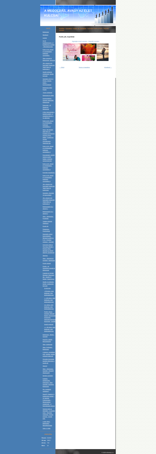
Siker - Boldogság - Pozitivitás (48, 217)
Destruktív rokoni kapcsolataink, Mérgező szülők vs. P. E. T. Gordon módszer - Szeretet (48, 238)
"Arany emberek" (47, 92)
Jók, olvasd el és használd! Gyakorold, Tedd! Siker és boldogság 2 (49, 66)
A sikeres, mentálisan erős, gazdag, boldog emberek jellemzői (49, 354)
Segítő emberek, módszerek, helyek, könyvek (48, 74)
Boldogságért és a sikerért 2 (48, 212)
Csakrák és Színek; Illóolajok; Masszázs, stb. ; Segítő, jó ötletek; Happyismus (49, 276)
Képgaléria (69, 28)
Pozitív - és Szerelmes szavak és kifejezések (49, 268)
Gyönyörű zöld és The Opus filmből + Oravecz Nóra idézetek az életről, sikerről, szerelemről (48, 248)
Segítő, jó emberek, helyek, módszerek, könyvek (48, 284)
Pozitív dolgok (47, 263)
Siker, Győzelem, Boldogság (47, 348)
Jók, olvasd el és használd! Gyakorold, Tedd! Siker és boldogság (49, 187)
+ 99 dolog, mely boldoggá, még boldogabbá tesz (49, 293)
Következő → (108, 67)
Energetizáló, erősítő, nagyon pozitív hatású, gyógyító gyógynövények (49, 158)
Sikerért (45, 366)
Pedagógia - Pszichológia (46, 230)
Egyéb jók (45, 226)
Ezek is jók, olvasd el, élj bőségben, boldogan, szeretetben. (48, 52)
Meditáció (45, 35)
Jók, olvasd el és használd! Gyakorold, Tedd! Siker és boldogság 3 (49, 201)
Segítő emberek (48, 324)
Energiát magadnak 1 (49, 172)
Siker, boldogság (47, 344)
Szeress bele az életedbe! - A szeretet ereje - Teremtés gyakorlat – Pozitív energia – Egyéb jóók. (49, 413)
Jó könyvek (47, 288)
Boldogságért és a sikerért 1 (48, 207)
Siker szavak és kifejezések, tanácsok (49, 59)
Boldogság (46, 32)
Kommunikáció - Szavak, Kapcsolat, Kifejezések (48, 100)
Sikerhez (45, 255)
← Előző (61, 67)
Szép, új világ (46, 428)
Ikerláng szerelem (48, 375)
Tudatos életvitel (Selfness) (47, 222)
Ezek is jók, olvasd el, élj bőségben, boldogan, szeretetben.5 (48, 178)
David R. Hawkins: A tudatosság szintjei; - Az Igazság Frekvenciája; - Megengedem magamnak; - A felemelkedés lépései (49, 400)
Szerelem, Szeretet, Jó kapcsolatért (48, 194)
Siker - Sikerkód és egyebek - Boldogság (49, 259)
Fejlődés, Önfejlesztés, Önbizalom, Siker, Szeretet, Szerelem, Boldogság (48, 382)
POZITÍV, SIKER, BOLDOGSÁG (48, 340)
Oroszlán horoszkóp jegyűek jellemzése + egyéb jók (49, 361)
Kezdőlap (61, 28)
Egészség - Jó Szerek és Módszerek (47, 107)
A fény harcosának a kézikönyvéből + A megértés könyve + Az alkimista (48, 115)
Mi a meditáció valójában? (47, 390)
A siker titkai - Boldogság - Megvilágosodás (47, 423)
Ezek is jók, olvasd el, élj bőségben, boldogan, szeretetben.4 (48, 166)
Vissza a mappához (84, 67)
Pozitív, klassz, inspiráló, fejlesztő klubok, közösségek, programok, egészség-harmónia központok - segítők (50, 316)
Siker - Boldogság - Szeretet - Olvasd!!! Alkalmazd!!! (48, 371)
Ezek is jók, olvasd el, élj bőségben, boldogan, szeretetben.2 (48, 124)
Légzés (45, 38)
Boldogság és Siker (48, 95)
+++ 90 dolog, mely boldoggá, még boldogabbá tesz (49, 329)
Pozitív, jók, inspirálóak (79, 28)
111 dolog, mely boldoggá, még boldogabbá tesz (49, 307)
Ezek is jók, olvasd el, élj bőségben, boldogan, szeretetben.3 (48, 149)
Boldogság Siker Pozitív (47, 88)
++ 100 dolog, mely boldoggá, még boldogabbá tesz (49, 300)
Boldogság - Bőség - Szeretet (48, 335)
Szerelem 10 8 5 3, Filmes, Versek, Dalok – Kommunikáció (48, 82)
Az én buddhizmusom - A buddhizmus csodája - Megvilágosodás (49, 43)
